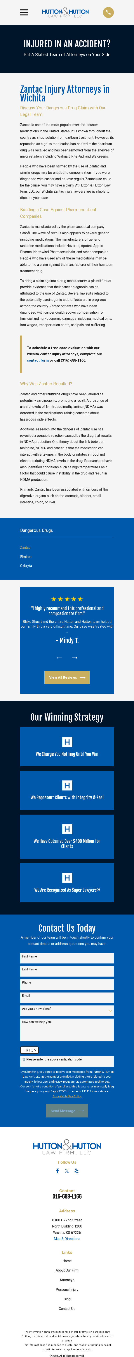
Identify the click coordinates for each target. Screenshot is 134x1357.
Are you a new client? (36, 1009)
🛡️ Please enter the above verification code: (52, 1060)
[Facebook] (57, 1171)
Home (67, 1261)
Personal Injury (67, 1290)
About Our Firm (67, 1271)
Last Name (29, 970)
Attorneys (67, 1281)
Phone (26, 983)
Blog (67, 1300)
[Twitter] (66, 1171)
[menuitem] (67, 547)
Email (26, 996)
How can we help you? (37, 1022)
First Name (29, 957)
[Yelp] (76, 1171)
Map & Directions (67, 1239)
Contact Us (67, 1309)
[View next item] (75, 658)
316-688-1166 (67, 1197)
